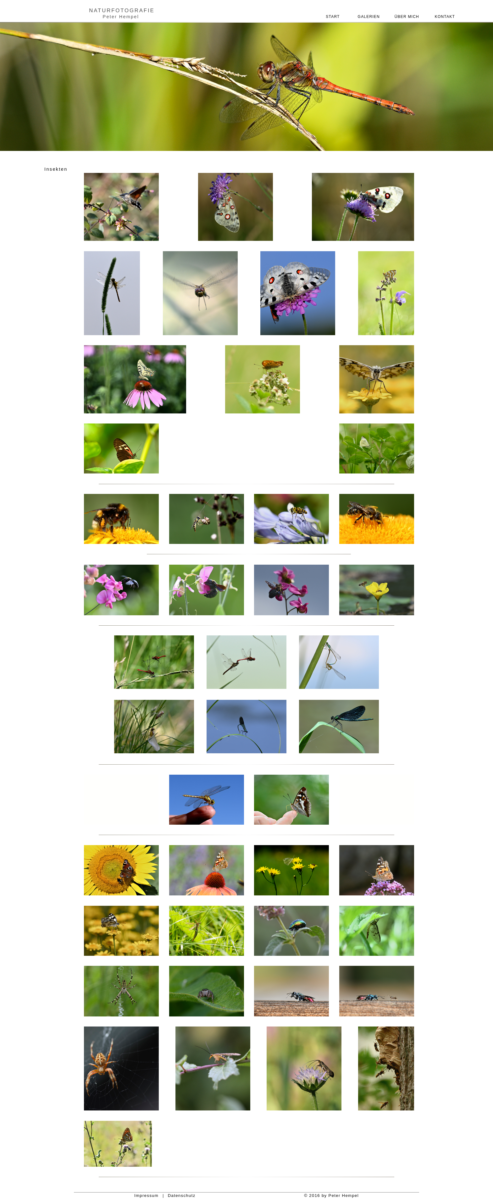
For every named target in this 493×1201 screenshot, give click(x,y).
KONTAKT (444, 16)
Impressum (146, 1195)
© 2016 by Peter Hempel (331, 1195)
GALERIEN (369, 16)
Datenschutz (182, 1195)
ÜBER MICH (407, 16)
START (332, 16)
